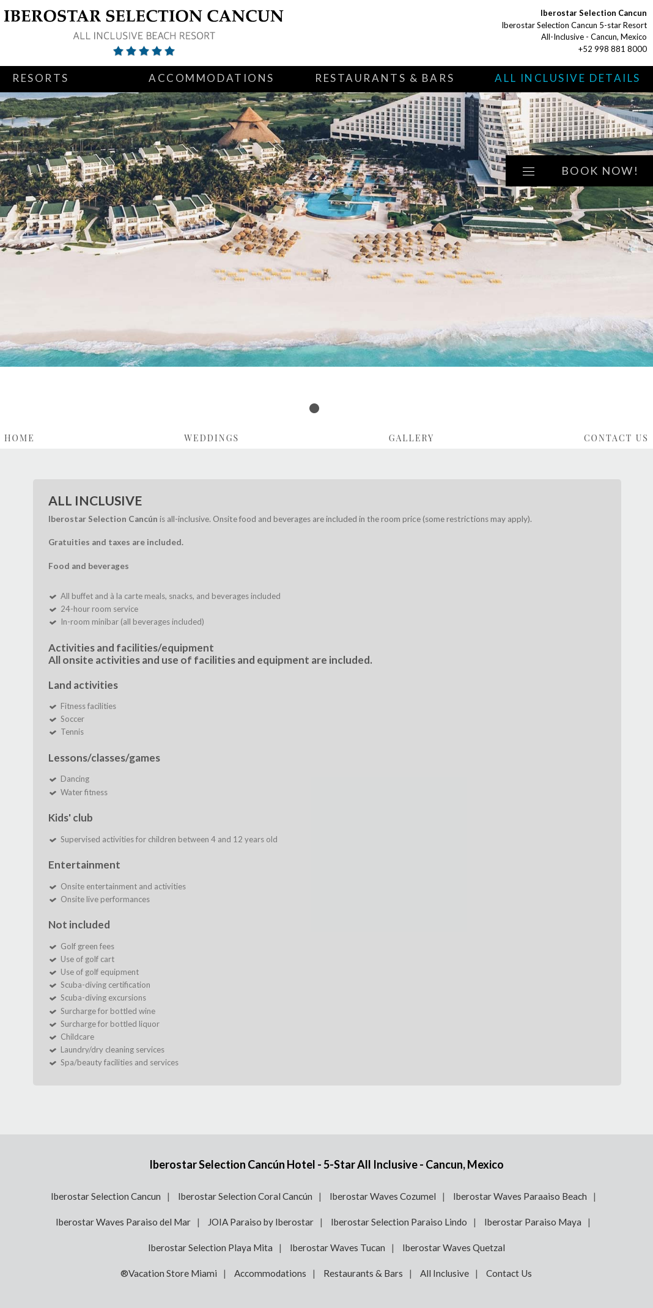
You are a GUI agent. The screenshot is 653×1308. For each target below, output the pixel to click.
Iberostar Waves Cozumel (383, 1196)
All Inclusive (444, 1273)
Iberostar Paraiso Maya (532, 1221)
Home (19, 438)
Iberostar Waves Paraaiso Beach (520, 1196)
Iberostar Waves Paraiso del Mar (123, 1221)
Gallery (412, 438)
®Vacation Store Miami (168, 1273)
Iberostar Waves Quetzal (453, 1247)
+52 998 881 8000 (612, 49)
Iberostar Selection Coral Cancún (245, 1196)
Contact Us (616, 438)
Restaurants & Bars (384, 78)
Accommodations (212, 78)
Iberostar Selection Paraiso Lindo (399, 1221)
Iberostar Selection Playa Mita (210, 1247)
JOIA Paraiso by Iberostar (261, 1221)
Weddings (211, 438)
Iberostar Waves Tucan (337, 1247)
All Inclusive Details (568, 78)
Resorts (40, 78)
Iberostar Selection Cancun (106, 1196)
